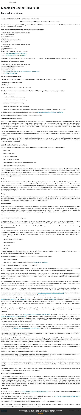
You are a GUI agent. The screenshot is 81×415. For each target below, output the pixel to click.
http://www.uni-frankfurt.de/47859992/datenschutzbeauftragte (22, 71)
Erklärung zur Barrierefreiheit (51, 411)
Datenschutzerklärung (39, 411)
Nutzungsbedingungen (29, 411)
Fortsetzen (40, 413)
